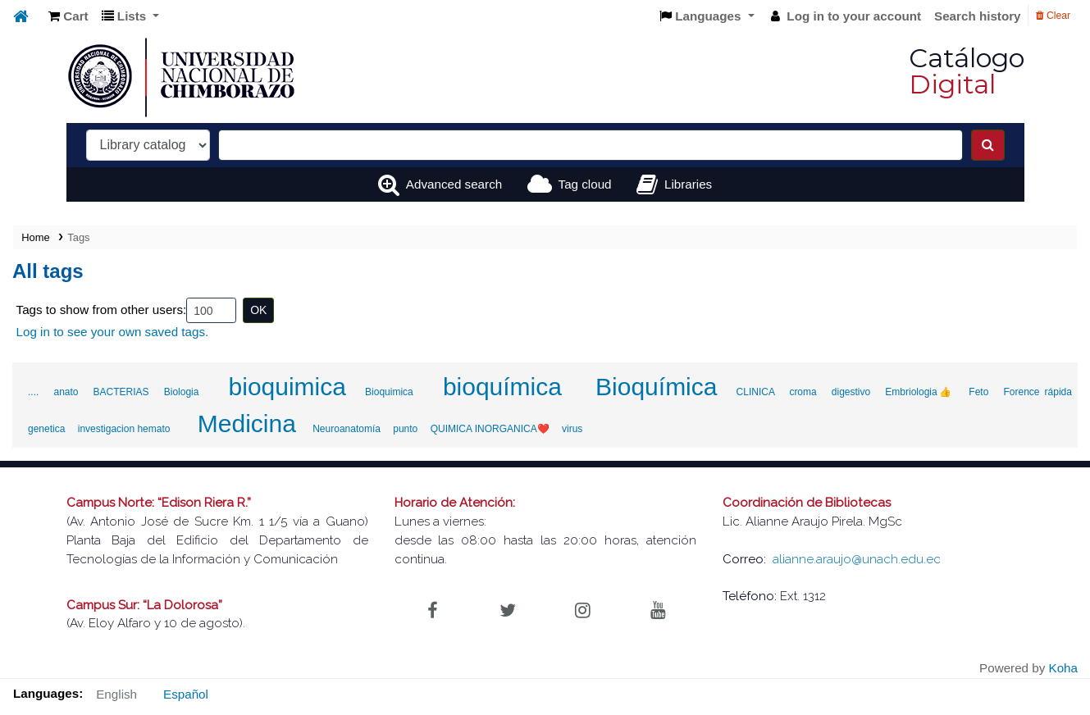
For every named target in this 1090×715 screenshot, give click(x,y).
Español (185, 694)
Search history (977, 16)
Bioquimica (389, 392)
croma (802, 392)
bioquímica (502, 386)
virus (572, 429)
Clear (1053, 15)
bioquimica (287, 386)
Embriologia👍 (919, 392)
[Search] (988, 145)
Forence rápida (1037, 392)
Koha (1063, 668)
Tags (78, 237)
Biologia (181, 392)
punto (405, 429)
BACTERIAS (121, 392)
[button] (68, 17)
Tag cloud (585, 184)
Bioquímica (656, 386)
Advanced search (454, 184)
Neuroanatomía (346, 429)
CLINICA (756, 392)
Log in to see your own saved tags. (112, 332)
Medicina (247, 423)
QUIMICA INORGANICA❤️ (490, 429)
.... (33, 392)
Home (35, 237)
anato (65, 392)
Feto (978, 392)
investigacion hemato (124, 429)
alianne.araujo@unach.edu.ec (857, 559)
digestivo (851, 392)
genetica (46, 429)
